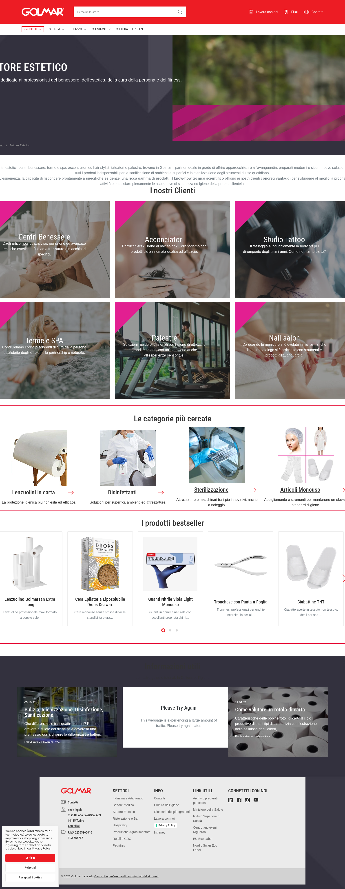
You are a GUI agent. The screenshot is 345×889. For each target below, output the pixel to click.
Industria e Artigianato (128, 798)
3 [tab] (177, 630)
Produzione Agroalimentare (132, 832)
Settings (30, 857)
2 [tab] (170, 630)
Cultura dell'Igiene (130, 29)
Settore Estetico (124, 812)
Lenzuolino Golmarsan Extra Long (29, 601)
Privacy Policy (167, 825)
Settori (56, 29)
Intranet (159, 832)
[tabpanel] (100, 579)
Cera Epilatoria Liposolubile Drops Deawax (100, 601)
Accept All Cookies (30, 877)
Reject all (30, 867)
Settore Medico (123, 805)
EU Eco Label (202, 839)
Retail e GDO (122, 839)
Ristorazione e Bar (126, 818)
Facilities (119, 845)
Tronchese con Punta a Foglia (241, 602)
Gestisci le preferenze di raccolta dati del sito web (126, 876)
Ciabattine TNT (311, 602)
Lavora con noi (164, 818)
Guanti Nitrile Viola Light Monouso (170, 601)
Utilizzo (78, 29)
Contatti (73, 802)
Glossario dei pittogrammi (172, 812)
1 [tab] (163, 630)
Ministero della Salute (208, 809)
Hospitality (120, 825)
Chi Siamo (101, 29)
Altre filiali (74, 826)
